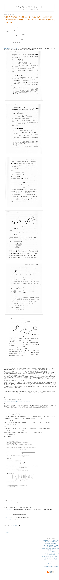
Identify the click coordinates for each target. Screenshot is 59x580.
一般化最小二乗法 (10, 512)
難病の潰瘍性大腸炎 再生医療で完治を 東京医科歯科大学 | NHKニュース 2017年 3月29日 (50, 550)
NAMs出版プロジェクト (29, 7)
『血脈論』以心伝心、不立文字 (51, 564)
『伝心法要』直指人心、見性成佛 (50, 566)
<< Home (6, 535)
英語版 (16, 512)
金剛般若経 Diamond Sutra (50, 543)
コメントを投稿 (8, 532)
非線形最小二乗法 (10, 517)
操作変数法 (8, 514)
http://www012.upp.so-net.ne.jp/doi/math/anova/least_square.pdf (17, 401)
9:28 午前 (15, 525)
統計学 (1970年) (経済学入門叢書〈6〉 (12, 48)
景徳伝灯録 (50, 563)
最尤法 (7, 519)
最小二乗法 (8, 509)
